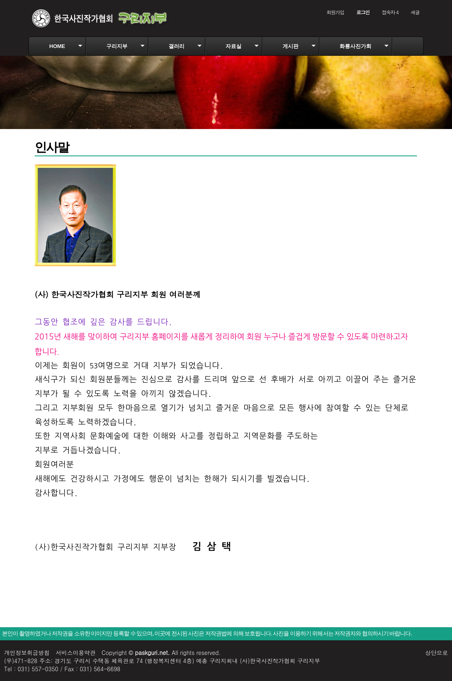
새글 (414, 12)
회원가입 (335, 12)
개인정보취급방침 (27, 652)
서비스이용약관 (76, 652)
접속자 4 (390, 12)
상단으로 (436, 652)
